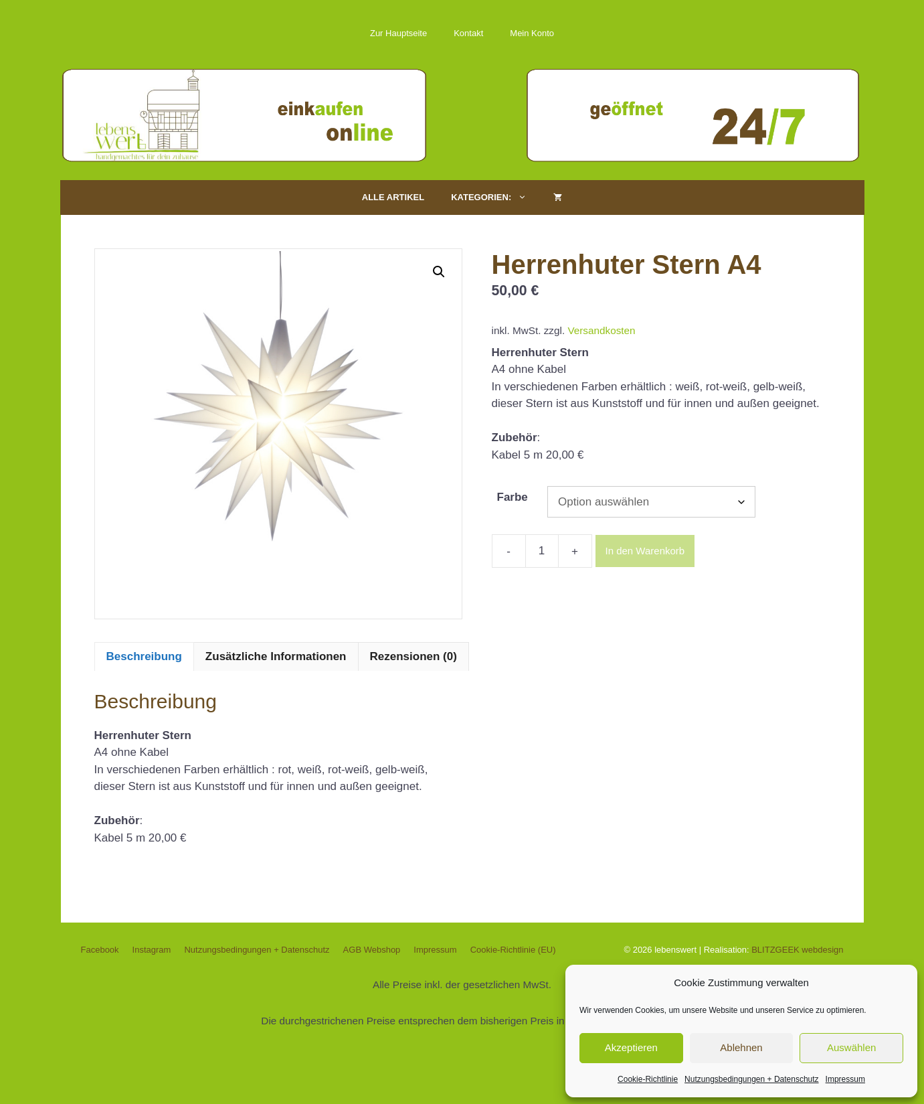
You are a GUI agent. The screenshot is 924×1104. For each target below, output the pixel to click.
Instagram (151, 950)
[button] (439, 272)
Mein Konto (532, 33)
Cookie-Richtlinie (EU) (513, 950)
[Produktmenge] (542, 551)
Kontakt (468, 33)
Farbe (512, 497)
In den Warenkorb (645, 550)
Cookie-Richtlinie (648, 1079)
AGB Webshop (372, 950)
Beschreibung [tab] (144, 656)
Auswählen (851, 1047)
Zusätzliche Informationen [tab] (276, 656)
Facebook (100, 950)
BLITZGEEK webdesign (797, 950)
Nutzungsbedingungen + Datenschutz (751, 1079)
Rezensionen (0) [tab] (413, 656)
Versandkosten (601, 330)
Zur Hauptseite (398, 33)
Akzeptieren (631, 1047)
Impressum (845, 1079)
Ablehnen (741, 1047)
